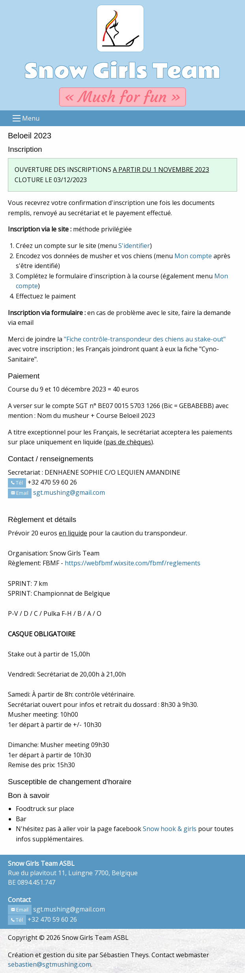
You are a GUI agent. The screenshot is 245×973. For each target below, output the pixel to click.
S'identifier (134, 245)
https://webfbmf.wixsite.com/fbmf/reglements (132, 563)
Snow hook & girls (169, 828)
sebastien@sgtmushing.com (49, 964)
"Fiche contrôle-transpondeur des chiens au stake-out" (145, 339)
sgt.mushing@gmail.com (69, 492)
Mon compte (193, 256)
